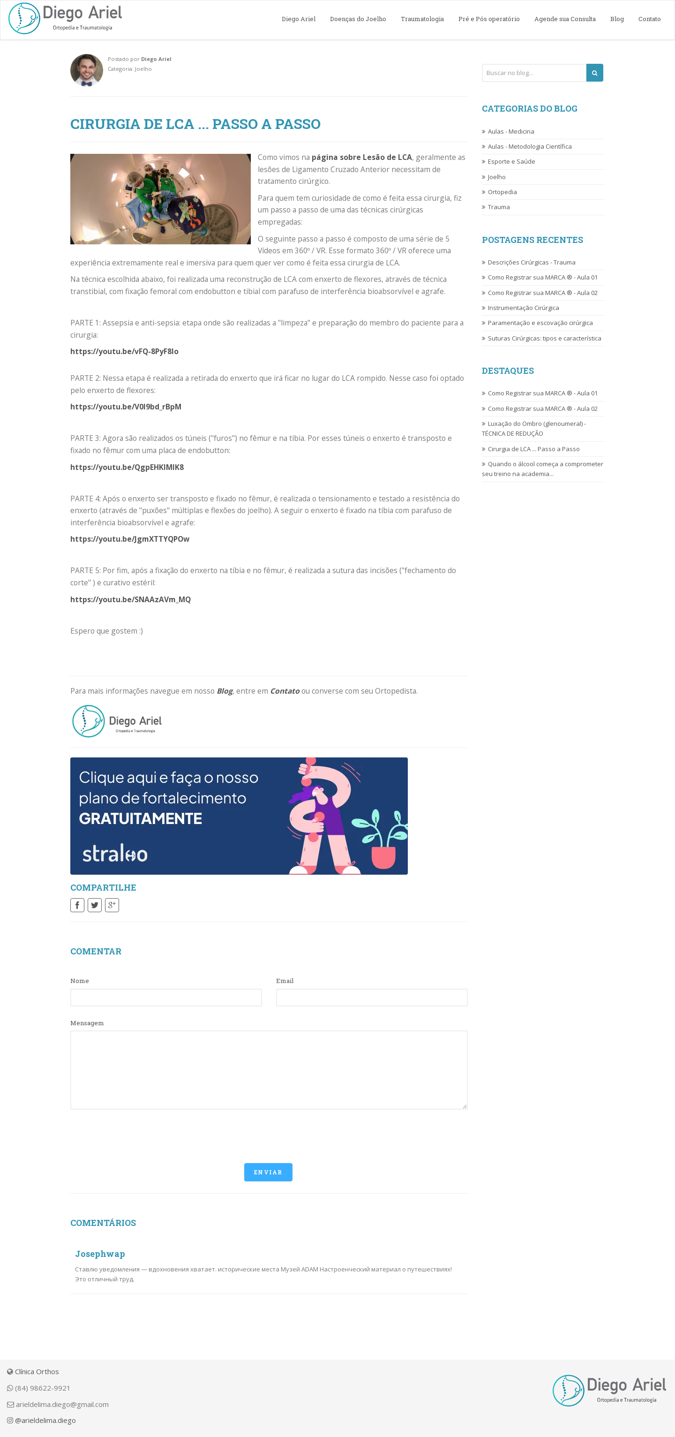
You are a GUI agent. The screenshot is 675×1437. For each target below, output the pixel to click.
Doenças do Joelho (358, 19)
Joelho (497, 177)
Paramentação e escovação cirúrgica (540, 322)
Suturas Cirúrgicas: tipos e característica (544, 338)
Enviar (268, 1172)
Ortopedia (502, 192)
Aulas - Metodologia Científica (530, 146)
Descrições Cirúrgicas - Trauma (532, 262)
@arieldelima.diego (45, 1420)
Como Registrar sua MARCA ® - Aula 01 (543, 277)
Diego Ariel (298, 19)
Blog (617, 19)
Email (284, 980)
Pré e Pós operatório (489, 19)
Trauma (499, 207)
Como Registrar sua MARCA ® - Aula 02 (543, 292)
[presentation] (141, 1135)
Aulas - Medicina (511, 131)
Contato (649, 19)
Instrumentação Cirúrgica (523, 307)
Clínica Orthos (37, 1371)
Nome (79, 980)
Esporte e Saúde (511, 161)
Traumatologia (422, 19)
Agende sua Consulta (565, 19)
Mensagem (87, 1023)
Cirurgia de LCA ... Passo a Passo (534, 449)
